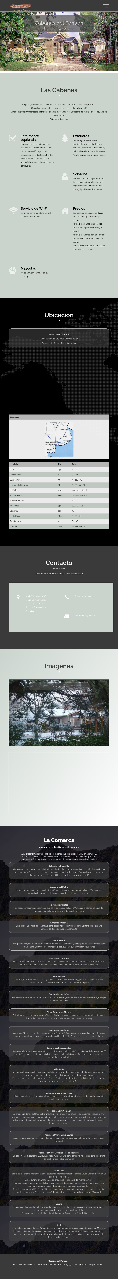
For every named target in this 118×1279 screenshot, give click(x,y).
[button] (9, 41)
